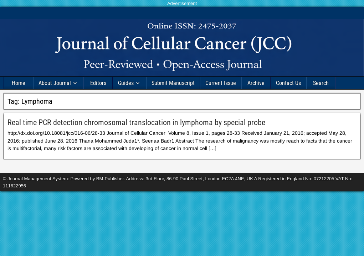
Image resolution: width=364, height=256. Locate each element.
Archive (256, 83)
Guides (126, 83)
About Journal (55, 83)
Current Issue (220, 83)
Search (321, 83)
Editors (98, 83)
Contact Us (288, 83)
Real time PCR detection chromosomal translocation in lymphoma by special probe (136, 122)
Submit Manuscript (173, 83)
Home (18, 83)
